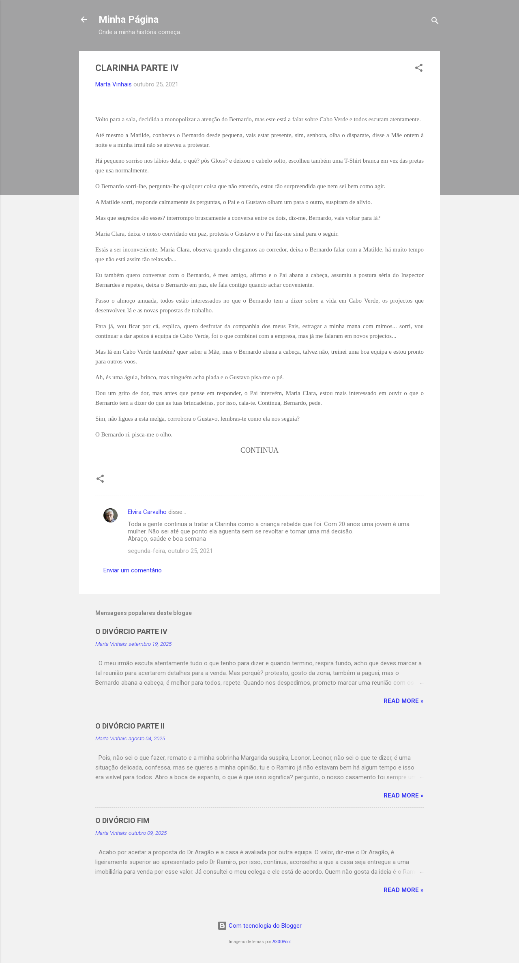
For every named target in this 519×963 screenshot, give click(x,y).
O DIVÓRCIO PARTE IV (131, 631)
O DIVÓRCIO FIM (122, 820)
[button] (419, 69)
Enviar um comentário (132, 570)
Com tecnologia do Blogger (259, 925)
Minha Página (129, 19)
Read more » (404, 701)
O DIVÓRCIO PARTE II (130, 726)
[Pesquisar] (435, 22)
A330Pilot (281, 941)
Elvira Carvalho (147, 512)
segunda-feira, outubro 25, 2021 (170, 551)
